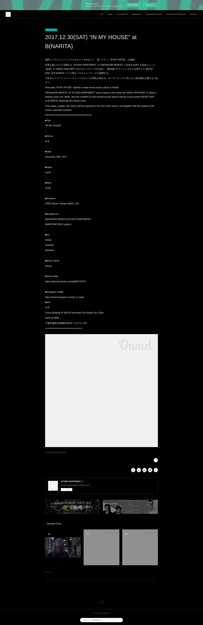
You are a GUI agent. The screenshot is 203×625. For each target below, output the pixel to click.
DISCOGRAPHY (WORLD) (175, 14)
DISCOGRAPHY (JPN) (154, 14)
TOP (101, 14)
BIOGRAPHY (136, 14)
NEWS (110, 14)
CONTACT (193, 14)
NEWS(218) (63, 452)
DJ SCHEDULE (122, 14)
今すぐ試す (133, 5)
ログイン (150, 5)
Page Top (101, 602)
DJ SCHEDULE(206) (51, 452)
